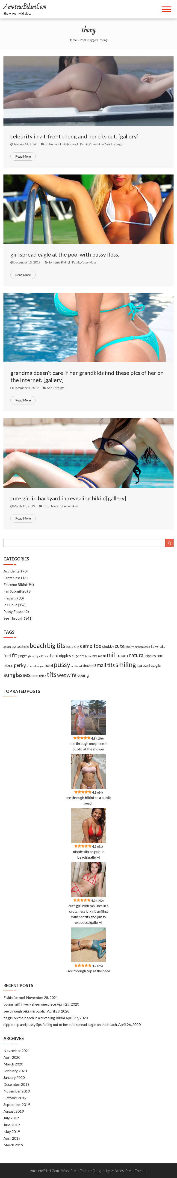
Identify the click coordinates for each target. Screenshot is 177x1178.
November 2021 (16, 1050)
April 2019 (11, 1138)
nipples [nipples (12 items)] (150, 656)
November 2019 (16, 1091)
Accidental (12, 571)
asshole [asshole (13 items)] (23, 646)
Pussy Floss (96, 144)
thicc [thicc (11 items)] (42, 676)
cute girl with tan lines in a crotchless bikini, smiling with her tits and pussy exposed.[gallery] (88, 913)
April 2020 (11, 1057)
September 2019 (16, 1104)
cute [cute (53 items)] (120, 646)
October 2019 (14, 1097)
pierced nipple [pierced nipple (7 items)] (35, 666)
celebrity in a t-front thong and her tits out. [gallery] (74, 136)
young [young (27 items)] (83, 675)
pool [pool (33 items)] (48, 665)
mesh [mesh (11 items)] (102, 656)
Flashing (70, 144)
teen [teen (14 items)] (34, 675)
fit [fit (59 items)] (14, 655)
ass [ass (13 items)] (14, 646)
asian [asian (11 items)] (7, 647)
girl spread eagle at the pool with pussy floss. (64, 254)
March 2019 (13, 1145)
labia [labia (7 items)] (88, 656)
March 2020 (13, 1064)
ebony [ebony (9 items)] (129, 647)
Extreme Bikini (55, 144)
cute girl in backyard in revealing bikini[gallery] (68, 498)
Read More (23, 156)
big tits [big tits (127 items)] (56, 645)
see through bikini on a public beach (89, 800)
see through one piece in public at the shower (88, 746)
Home (73, 40)
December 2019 (16, 1084)
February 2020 (15, 1070)
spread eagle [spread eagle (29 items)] (149, 665)
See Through (113, 144)
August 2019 (13, 1111)
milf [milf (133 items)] (112, 654)
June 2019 (11, 1125)
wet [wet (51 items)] (61, 675)
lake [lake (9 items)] (94, 656)
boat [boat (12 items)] (69, 647)
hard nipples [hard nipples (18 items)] (60, 655)
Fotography (101, 1171)
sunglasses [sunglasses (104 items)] (17, 674)
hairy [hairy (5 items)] (47, 656)
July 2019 (11, 1118)
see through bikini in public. (24, 1011)
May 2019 (11, 1131)
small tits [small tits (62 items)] (104, 665)
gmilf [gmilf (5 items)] (40, 656)
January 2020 (14, 1077)
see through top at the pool (89, 971)
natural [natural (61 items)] (137, 655)
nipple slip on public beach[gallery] (88, 854)
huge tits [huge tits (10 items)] (78, 656)
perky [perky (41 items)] (20, 665)
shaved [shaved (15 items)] (88, 666)
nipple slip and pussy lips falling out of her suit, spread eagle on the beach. (60, 1024)
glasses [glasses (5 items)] (32, 656)
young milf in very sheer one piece (29, 1004)
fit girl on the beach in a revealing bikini (34, 1018)
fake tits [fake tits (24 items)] (158, 646)
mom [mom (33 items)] (123, 655)
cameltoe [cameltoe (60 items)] (90, 646)
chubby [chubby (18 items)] (108, 646)
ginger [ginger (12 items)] (22, 656)
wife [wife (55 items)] (72, 675)
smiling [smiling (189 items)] (125, 664)
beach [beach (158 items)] (38, 645)
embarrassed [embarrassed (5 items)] (142, 646)
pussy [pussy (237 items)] (62, 664)
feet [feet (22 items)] (7, 655)
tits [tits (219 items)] (51, 674)
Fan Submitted (15, 591)
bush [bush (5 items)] (76, 646)
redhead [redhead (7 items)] (76, 666)
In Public (82, 144)
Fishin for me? (14, 997)
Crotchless (51, 506)
